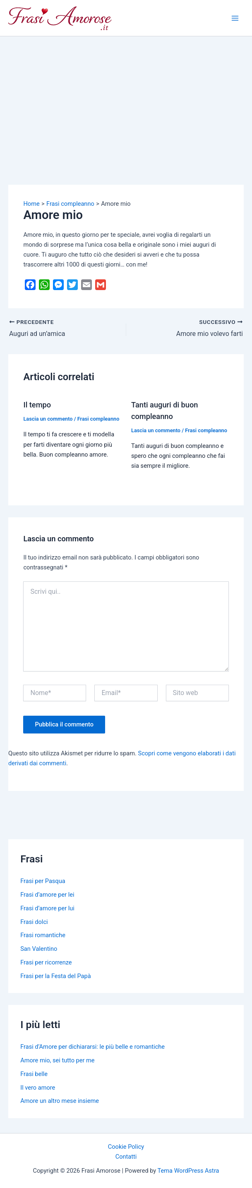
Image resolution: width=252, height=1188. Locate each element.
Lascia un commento (47, 419)
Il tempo (37, 404)
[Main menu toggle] (235, 18)
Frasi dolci (34, 922)
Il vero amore (37, 1087)
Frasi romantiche (42, 935)
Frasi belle (34, 1074)
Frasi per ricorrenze (46, 962)
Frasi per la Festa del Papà (55, 976)
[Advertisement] (126, 98)
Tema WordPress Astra (188, 1170)
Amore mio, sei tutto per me (57, 1060)
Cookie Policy (126, 1146)
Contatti (126, 1156)
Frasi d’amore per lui (47, 908)
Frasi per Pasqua (42, 881)
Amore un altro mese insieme (59, 1101)
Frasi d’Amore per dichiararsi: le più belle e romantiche (92, 1046)
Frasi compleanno (98, 419)
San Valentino (38, 948)
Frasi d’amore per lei (47, 894)
